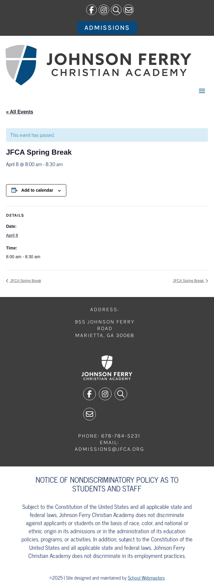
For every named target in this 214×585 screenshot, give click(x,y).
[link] (91, 9)
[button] (202, 90)
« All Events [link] (19, 111)
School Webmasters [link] (146, 577)
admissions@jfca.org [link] (109, 449)
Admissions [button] (107, 28)
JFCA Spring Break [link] (25, 281)
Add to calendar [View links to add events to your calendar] (37, 190)
